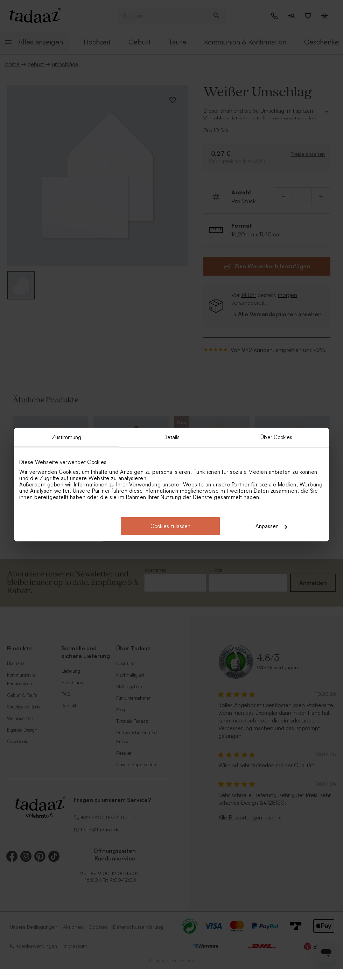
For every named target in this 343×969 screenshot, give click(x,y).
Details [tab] (171, 437)
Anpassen (271, 526)
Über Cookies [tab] (276, 437)
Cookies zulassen (170, 526)
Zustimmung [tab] (67, 437)
